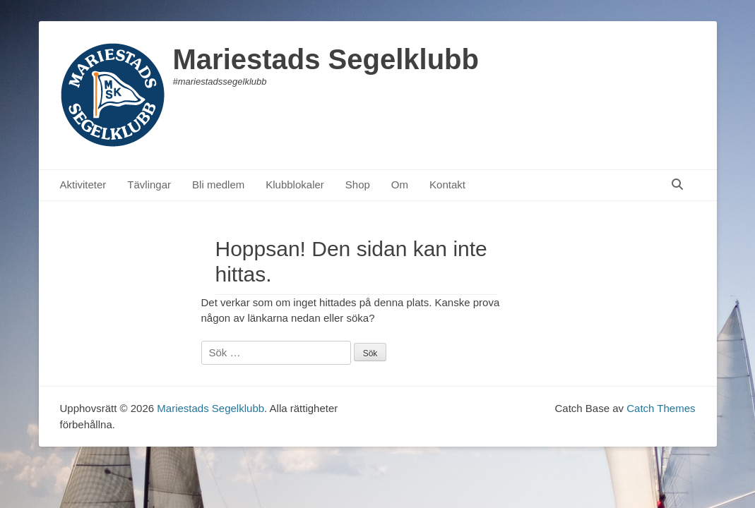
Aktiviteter (83, 184)
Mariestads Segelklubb (326, 59)
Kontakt (447, 184)
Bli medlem (218, 184)
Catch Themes (660, 408)
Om (399, 184)
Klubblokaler (295, 184)
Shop (357, 184)
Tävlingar (149, 184)
